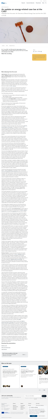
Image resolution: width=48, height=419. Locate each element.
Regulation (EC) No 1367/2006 (16, 259)
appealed (14, 211)
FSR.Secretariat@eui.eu (7, 408)
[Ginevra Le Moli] (22, 386)
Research (14, 405)
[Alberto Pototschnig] (6, 386)
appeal (19, 319)
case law (3, 45)
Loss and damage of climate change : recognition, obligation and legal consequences (27, 371)
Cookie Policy (42, 411)
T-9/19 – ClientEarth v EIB (19, 254)
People (29, 405)
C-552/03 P (8, 107)
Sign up (24, 354)
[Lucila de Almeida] (4, 386)
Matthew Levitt (4, 345)
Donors (22, 409)
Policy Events (15, 406)
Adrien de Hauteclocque (6, 347)
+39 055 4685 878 (6, 409)
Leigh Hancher (4, 349)
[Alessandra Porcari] (7, 386)
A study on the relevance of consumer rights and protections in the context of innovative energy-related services (10, 371)
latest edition (19, 49)
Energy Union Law (11, 45)
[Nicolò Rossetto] (9, 386)
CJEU (7, 45)
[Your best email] (32, 396)
